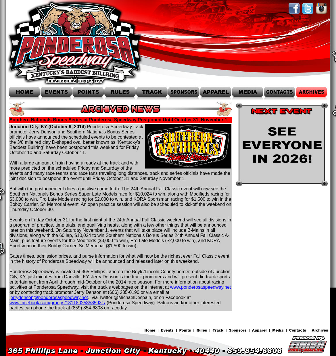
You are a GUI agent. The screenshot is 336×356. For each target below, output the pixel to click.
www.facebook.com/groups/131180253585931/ (57, 302)
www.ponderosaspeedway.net (200, 287)
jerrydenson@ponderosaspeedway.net (48, 297)
